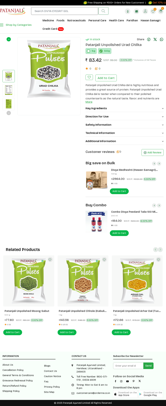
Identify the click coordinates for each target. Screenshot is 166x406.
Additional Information (125, 141)
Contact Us (50, 371)
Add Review (152, 152)
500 (106, 51)
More (89, 102)
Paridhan (132, 20)
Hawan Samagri (150, 20)
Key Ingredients (125, 108)
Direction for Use (125, 116)
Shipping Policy (11, 391)
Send (148, 365)
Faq (46, 381)
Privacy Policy (52, 386)
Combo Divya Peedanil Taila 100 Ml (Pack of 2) (133, 212)
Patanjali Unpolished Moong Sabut (27, 311)
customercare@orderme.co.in (93, 393)
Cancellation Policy (12, 370)
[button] (125, 394)
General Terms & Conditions (18, 375)
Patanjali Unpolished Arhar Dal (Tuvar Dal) (137, 311)
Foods (61, 20)
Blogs (47, 365)
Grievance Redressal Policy (17, 380)
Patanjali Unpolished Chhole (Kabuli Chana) (81, 311)
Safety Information (125, 124)
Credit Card (53, 29)
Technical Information (125, 133)
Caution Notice (52, 376)
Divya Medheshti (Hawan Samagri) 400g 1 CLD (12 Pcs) (133, 170)
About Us (7, 364)
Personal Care (97, 20)
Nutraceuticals (76, 20)
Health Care (116, 20)
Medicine (48, 20)
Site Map (49, 392)
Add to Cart (106, 78)
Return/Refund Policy (14, 385)
